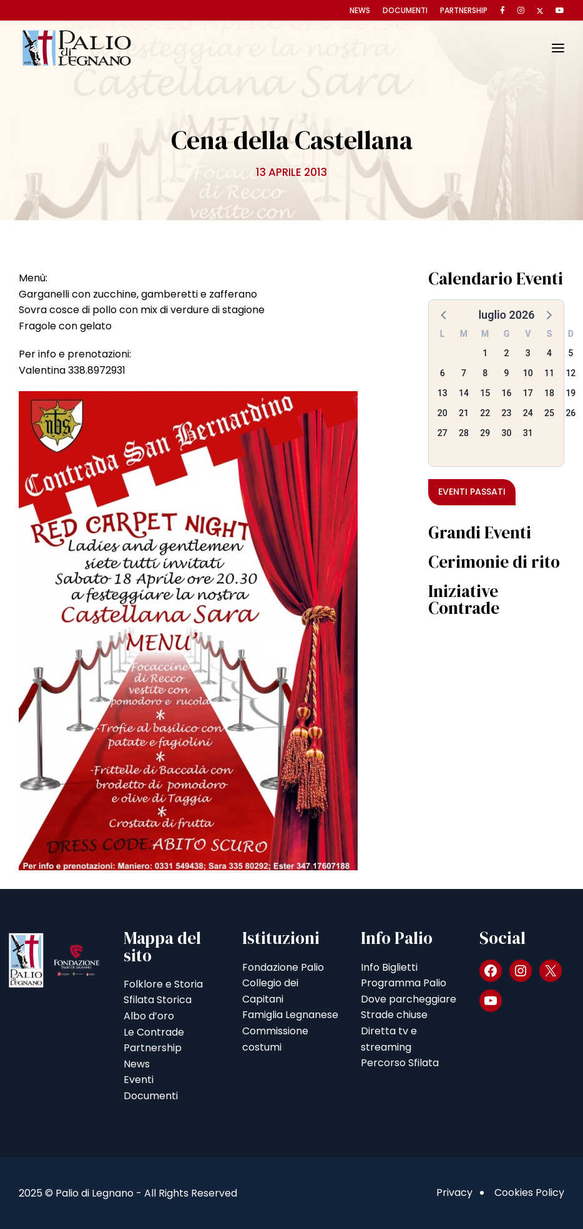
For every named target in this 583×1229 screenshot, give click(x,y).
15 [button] (485, 393)
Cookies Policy (529, 1192)
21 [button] (464, 413)
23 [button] (507, 413)
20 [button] (443, 413)
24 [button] (528, 413)
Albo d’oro (149, 1016)
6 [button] (442, 373)
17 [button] (528, 393)
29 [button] (485, 433)
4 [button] (549, 353)
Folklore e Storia (163, 984)
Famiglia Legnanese (290, 1015)
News (360, 10)
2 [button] (506, 353)
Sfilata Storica (158, 1000)
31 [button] (528, 433)
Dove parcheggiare (408, 999)
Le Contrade (154, 1032)
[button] (444, 314)
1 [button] (485, 353)
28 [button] (464, 433)
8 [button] (485, 373)
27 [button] (443, 433)
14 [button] (464, 393)
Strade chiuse (394, 1015)
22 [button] (485, 413)
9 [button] (506, 373)
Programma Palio (403, 983)
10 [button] (528, 373)
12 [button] (571, 373)
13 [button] (443, 393)
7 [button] (463, 373)
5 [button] (570, 353)
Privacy (454, 1192)
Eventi (139, 1079)
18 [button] (549, 393)
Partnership (463, 10)
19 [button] (571, 393)
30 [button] (507, 433)
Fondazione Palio (283, 967)
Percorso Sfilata (400, 1063)
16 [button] (507, 393)
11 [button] (549, 373)
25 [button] (549, 413)
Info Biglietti (389, 967)
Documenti (405, 10)
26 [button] (571, 413)
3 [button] (528, 353)
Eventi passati (472, 491)
